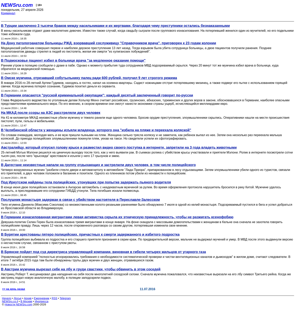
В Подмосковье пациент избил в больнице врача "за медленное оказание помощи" (73, 60)
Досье (17, 298)
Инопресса (42, 301)
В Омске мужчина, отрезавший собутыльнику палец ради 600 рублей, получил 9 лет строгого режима (89, 78)
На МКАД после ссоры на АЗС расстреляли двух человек (50, 113)
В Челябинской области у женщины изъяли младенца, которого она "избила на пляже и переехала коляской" (96, 130)
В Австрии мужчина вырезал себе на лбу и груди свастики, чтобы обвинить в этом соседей (81, 269)
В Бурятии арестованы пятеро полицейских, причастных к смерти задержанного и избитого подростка (90, 234)
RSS (54, 298)
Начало (6, 298)
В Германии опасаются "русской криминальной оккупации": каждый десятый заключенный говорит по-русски (97, 95)
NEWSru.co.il (10, 301)
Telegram (65, 298)
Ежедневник (41, 298)
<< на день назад (13, 289)
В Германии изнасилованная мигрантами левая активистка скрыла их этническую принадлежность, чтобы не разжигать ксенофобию (117, 217)
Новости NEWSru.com (18, 304)
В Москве (26, 301)
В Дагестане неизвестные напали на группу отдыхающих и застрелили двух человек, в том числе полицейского (98, 165)
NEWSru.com (17, 5)
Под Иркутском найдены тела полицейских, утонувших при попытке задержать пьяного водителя (86, 182)
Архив (28, 298)
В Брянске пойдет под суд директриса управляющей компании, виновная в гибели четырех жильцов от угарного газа (103, 252)
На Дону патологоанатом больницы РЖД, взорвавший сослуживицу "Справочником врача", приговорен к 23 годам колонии (108, 43)
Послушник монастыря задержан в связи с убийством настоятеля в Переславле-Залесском (80, 200)
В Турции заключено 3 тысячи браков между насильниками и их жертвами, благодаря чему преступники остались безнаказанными (115, 26)
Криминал (8, 13)
